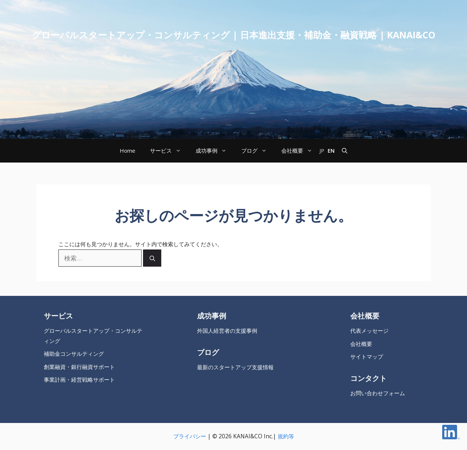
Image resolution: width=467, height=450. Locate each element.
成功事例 (215, 151)
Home (127, 150)
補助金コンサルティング (74, 354)
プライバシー (189, 436)
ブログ (257, 151)
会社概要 (300, 151)
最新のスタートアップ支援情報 (235, 367)
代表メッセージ (369, 331)
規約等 (286, 436)
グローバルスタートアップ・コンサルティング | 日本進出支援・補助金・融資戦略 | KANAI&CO (233, 34)
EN (331, 150)
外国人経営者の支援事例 (227, 331)
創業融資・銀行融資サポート (79, 367)
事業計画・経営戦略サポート (79, 380)
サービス (169, 151)
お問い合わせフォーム (377, 393)
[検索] (152, 258)
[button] (345, 151)
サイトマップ (366, 357)
